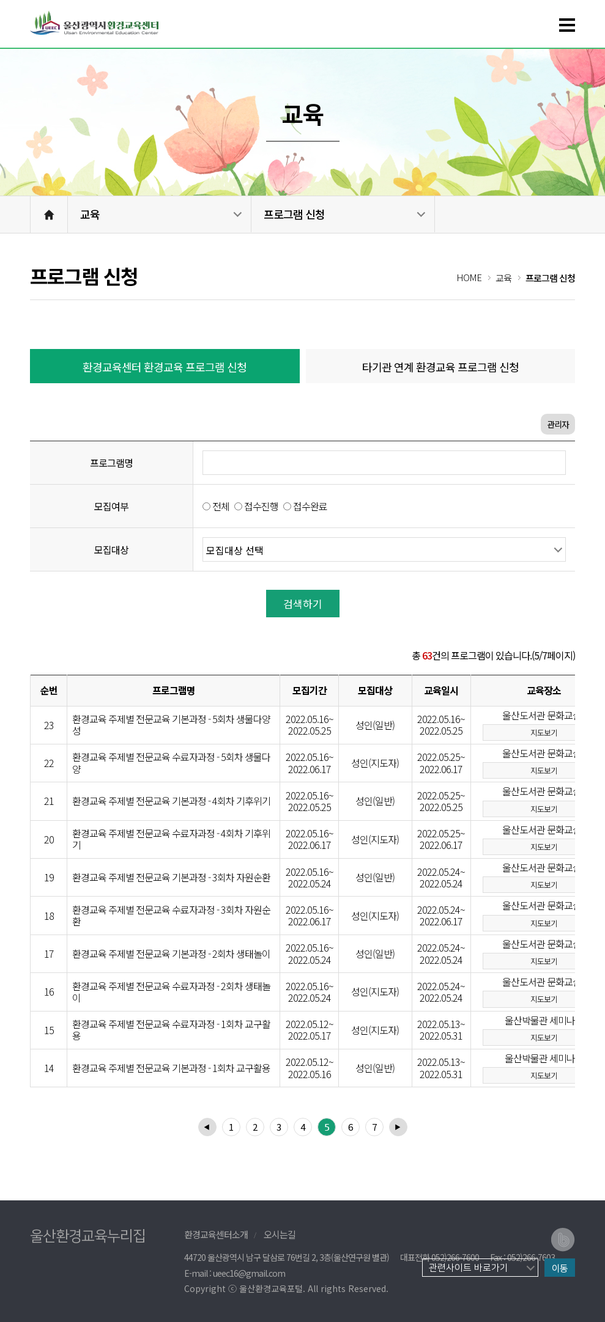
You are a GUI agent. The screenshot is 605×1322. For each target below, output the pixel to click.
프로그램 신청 (294, 214)
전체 (220, 506)
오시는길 (279, 1234)
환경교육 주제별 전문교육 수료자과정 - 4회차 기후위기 (171, 839)
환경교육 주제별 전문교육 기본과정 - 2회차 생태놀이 (171, 954)
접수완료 (310, 506)
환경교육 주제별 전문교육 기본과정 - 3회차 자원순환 (171, 877)
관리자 (558, 424)
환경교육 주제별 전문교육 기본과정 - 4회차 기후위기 (171, 801)
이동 (560, 1267)
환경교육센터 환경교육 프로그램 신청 (165, 367)
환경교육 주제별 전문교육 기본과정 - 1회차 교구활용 (171, 1068)
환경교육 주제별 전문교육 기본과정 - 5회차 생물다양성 (171, 724)
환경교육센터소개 (216, 1234)
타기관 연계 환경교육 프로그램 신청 (440, 367)
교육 (90, 214)
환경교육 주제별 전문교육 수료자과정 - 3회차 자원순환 (171, 915)
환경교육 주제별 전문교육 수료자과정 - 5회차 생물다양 (171, 762)
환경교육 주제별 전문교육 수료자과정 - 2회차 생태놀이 (171, 992)
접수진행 (261, 506)
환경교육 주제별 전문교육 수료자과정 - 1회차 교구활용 (171, 1029)
